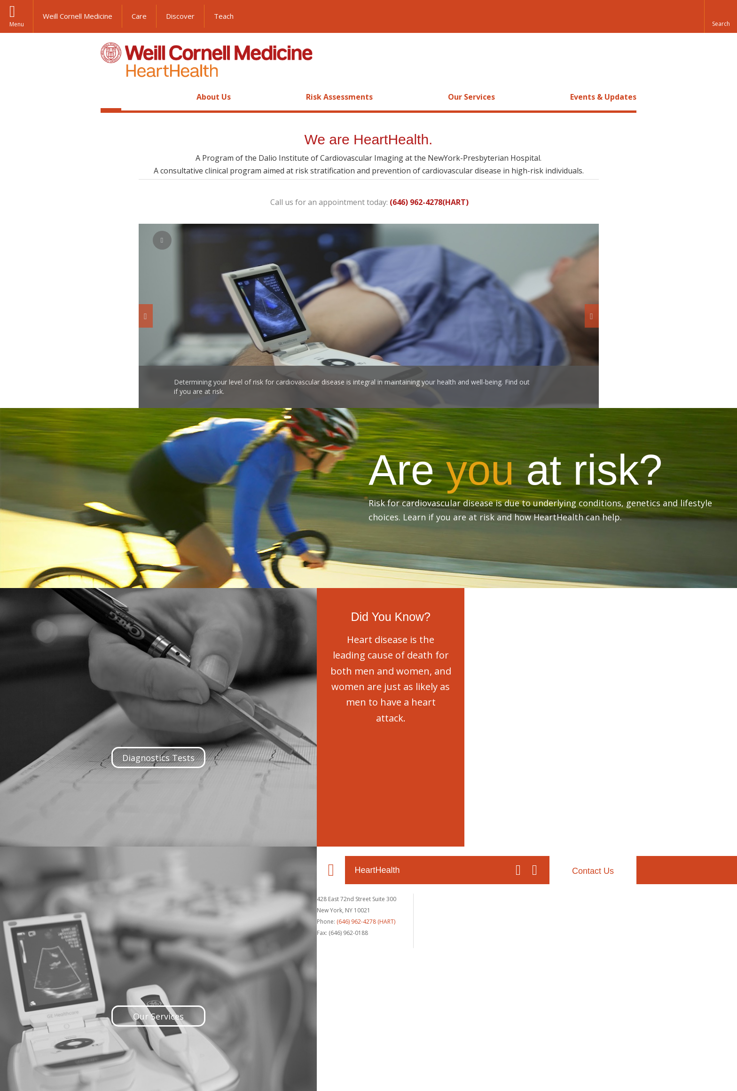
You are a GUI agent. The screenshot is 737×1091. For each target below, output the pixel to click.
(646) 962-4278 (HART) (149, 922)
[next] (592, 316)
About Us (213, 97)
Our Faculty (338, 898)
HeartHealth (160, 870)
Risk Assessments (339, 97)
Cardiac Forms (556, 907)
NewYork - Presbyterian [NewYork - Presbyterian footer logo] (447, 1034)
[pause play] (162, 240)
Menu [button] (16, 24)
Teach (224, 16)
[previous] (146, 316)
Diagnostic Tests (451, 919)
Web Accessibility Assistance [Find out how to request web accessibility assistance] (523, 1069)
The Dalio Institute (347, 907)
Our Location (115, 870)
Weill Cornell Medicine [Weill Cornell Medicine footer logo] (300, 1034)
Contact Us (593, 871)
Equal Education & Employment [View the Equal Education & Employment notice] (332, 1069)
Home (111, 96)
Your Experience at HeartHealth (578, 898)
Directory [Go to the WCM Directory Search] (460, 1069)
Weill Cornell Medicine (77, 16)
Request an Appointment (463, 910)
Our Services (471, 97)
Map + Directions (238, 919)
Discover (180, 16)
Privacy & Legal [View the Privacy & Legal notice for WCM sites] (259, 1069)
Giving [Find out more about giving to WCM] (427, 1069)
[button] (720, 16)
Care (139, 16)
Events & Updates (603, 97)
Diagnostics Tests (147, 746)
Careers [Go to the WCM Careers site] (396, 1069)
